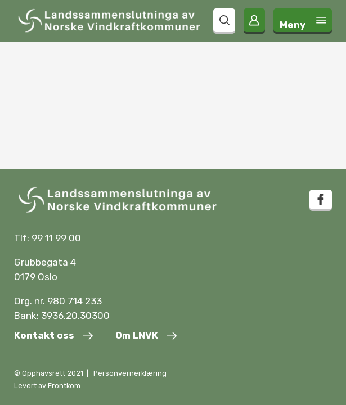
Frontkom (64, 385)
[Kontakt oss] (53, 337)
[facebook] (320, 199)
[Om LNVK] (146, 337)
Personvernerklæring (130, 373)
